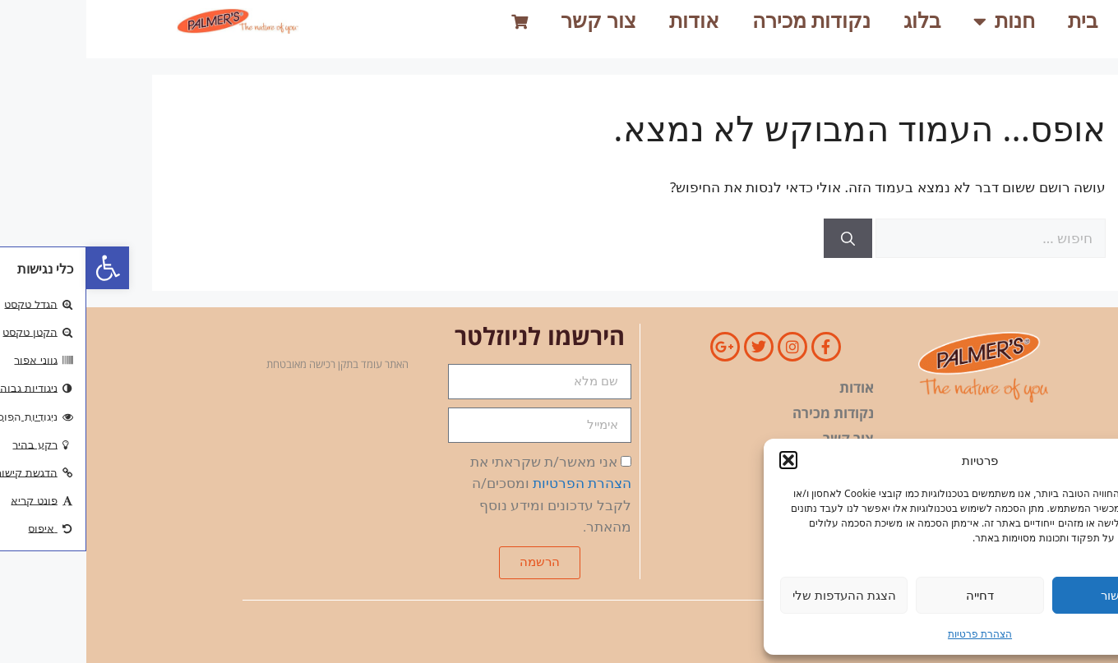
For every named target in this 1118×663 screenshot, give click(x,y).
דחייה (894, 595)
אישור (1029, 595)
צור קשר (512, 21)
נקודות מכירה (725, 21)
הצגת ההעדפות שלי (758, 595)
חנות (918, 20)
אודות (608, 21)
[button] (21, 267)
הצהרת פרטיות (894, 634)
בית (996, 21)
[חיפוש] (761, 238)
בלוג (835, 21)
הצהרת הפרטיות (495, 483)
